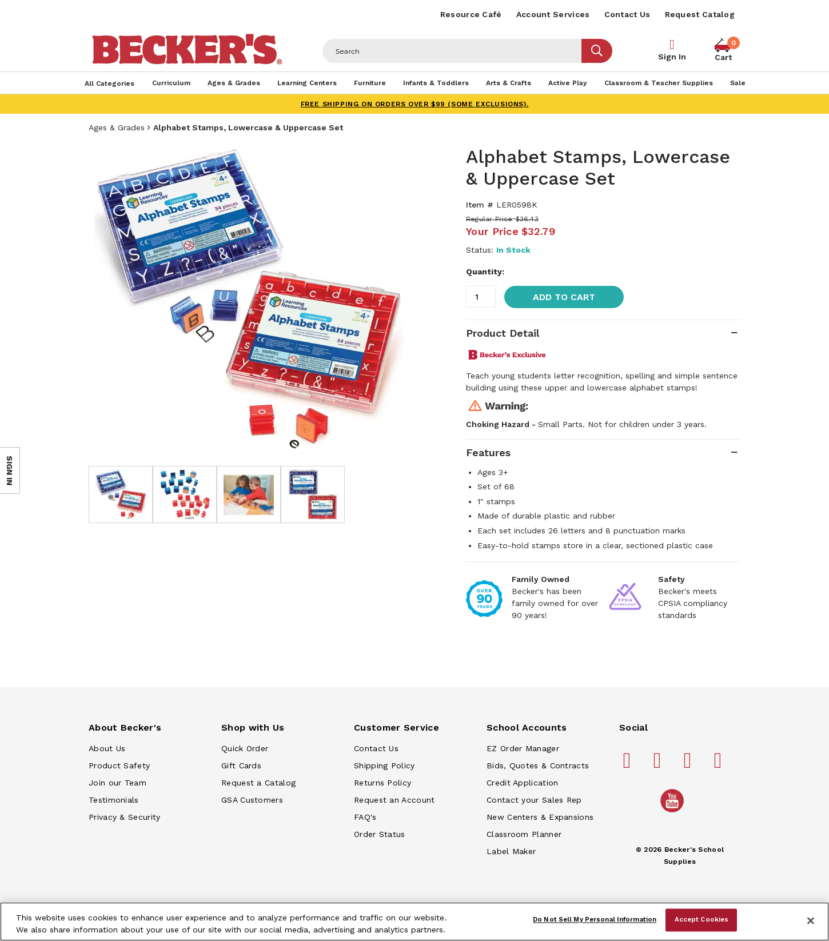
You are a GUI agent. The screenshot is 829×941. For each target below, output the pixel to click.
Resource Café (471, 14)
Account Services (553, 14)
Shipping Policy (384, 765)
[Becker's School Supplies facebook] (629, 764)
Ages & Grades (117, 127)
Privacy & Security (124, 817)
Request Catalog (700, 14)
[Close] (810, 920)
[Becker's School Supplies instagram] (689, 764)
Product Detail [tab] (502, 333)
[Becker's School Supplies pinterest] (659, 764)
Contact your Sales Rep (534, 799)
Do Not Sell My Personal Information (594, 920)
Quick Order (244, 748)
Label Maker (511, 851)
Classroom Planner (524, 834)
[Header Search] (452, 51)
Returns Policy (382, 782)
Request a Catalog (258, 782)
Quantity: (485, 271)
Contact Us (627, 14)
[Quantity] (481, 297)
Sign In (672, 56)
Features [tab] (488, 452)
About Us (107, 748)
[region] (414, 921)
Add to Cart (564, 297)
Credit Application (522, 782)
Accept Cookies (702, 920)
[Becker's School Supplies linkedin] (720, 764)
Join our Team (117, 782)
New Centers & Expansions (540, 817)
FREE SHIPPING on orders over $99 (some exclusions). (415, 104)
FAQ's (365, 817)
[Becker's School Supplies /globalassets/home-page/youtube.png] (674, 811)
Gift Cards (241, 765)
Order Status (379, 834)
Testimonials (114, 799)
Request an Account (394, 799)
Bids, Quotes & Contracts (538, 765)
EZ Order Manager (523, 748)
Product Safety (119, 765)
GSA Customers (252, 799)
